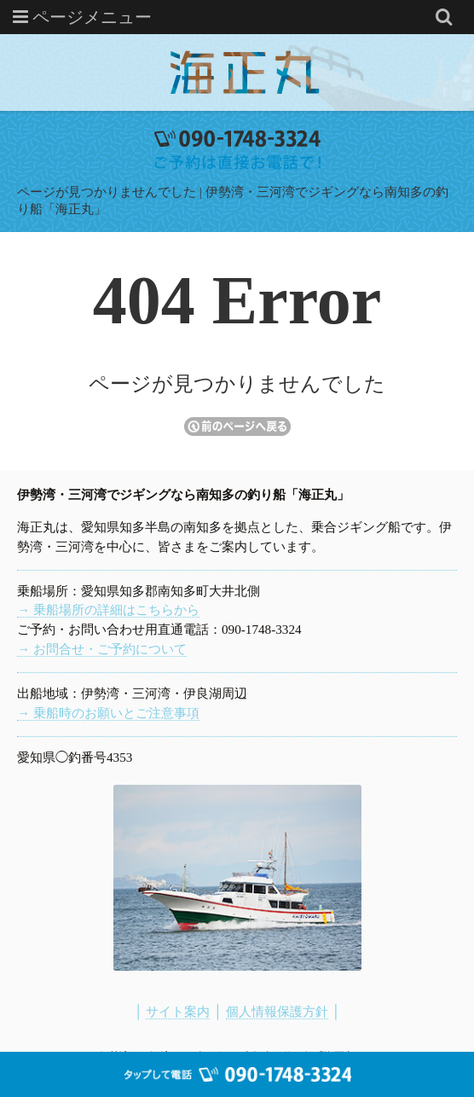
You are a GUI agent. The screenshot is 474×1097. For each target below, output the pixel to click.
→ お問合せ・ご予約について (102, 648)
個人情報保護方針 (277, 1011)
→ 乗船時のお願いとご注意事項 (108, 712)
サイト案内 (178, 1011)
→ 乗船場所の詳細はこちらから (108, 609)
